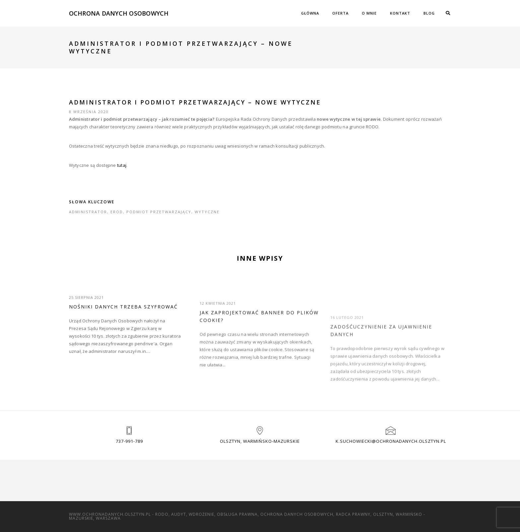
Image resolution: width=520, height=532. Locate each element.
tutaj (121, 165)
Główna (310, 13)
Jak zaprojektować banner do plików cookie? (259, 328)
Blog (429, 13)
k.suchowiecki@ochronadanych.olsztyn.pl (391, 441)
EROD (116, 211)
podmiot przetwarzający (158, 211)
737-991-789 (129, 441)
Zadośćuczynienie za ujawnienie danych (381, 346)
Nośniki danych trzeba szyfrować (123, 306)
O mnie (369, 13)
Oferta (340, 13)
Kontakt (400, 13)
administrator (88, 211)
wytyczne (207, 211)
